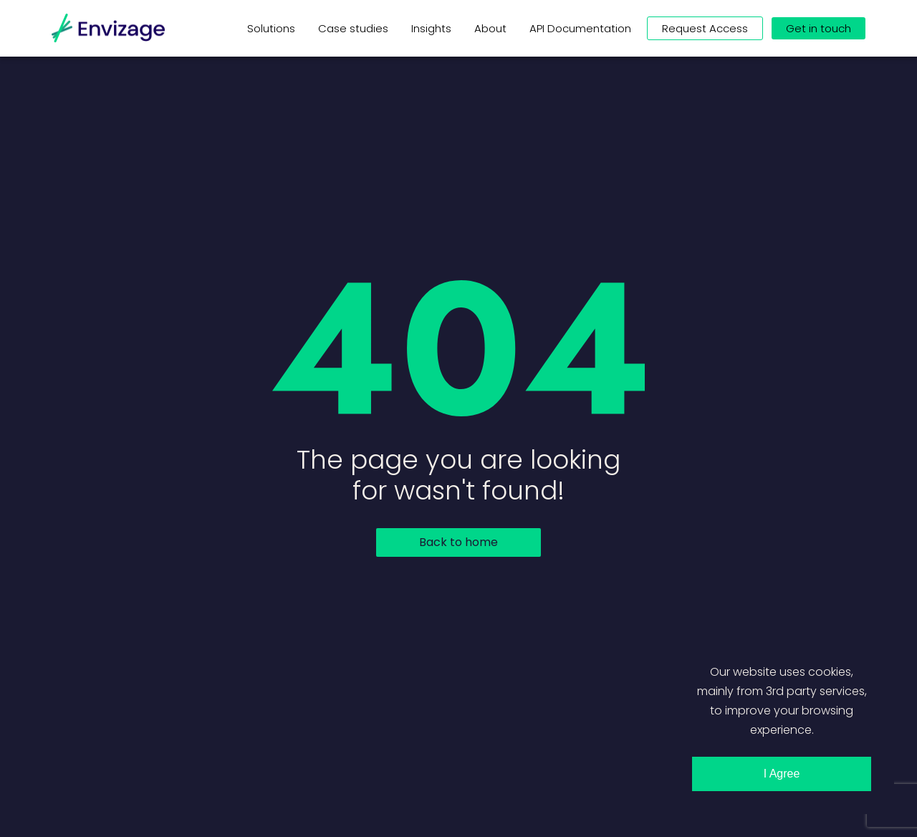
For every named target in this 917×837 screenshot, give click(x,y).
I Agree (782, 773)
